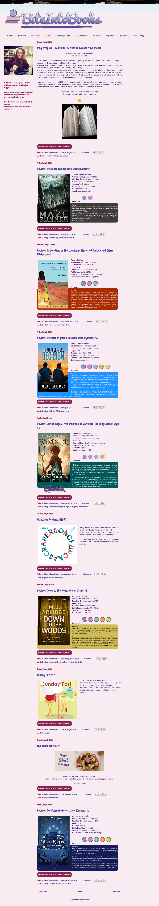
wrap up (65, 156)
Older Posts (116, 892)
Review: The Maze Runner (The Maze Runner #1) (64, 169)
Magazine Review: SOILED (51, 519)
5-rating (45, 411)
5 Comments (85, 234)
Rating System (35, 36)
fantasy (59, 507)
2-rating (45, 237)
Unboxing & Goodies (63, 36)
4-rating (45, 507)
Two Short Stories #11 (48, 746)
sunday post (46, 733)
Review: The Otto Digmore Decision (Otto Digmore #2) (67, 338)
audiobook (52, 237)
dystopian (59, 237)
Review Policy (124, 36)
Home (80, 892)
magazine (45, 578)
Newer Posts (43, 892)
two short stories (53, 797)
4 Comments (88, 321)
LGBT (50, 411)
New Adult (56, 411)
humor (51, 325)
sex (60, 325)
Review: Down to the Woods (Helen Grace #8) (62, 590)
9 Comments (85, 152)
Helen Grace (57, 662)
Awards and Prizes (82, 36)
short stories (66, 325)
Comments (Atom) (84, 899)
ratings (48, 156)
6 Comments (86, 503)
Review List (22, 36)
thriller (80, 662)
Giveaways (96, 36)
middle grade (66, 507)
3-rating (45, 325)
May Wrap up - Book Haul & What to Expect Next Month (69, 48)
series (71, 237)
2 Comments (87, 794)
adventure (52, 507)
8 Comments (85, 407)
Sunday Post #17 (46, 675)
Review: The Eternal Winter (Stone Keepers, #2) (63, 810)
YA (74, 237)
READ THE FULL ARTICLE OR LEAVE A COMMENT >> (54, 147)
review (65, 237)
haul (43, 156)
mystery (64, 662)
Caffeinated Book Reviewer (90, 683)
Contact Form (110, 36)
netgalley (75, 507)
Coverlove (49, 36)
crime (50, 662)
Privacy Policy (139, 36)
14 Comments (86, 729)
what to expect (56, 156)
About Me (10, 36)
